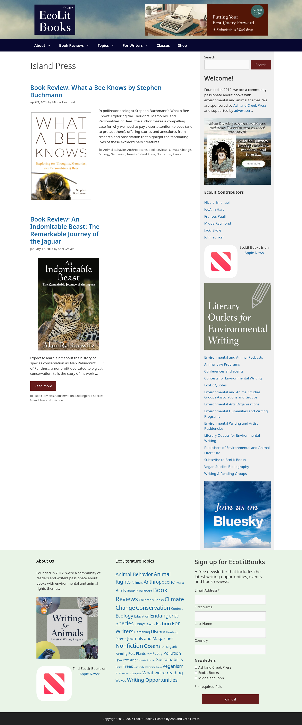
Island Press (146, 154)
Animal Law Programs (222, 364)
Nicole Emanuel (217, 202)
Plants (177, 154)
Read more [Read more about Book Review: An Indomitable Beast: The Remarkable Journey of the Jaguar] (43, 386)
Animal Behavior (114, 150)
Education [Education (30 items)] (141, 616)
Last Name (203, 623)
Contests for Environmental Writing (233, 378)
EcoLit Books (208, 672)
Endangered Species (89, 396)
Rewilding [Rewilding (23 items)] (129, 660)
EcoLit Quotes (215, 385)
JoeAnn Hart (214, 209)
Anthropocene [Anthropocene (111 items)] (159, 582)
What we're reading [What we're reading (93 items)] (162, 673)
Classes (163, 45)
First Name (204, 607)
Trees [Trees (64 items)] (128, 666)
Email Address (207, 590)
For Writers (138, 45)
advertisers (243, 110)
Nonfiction (164, 154)
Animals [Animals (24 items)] (137, 582)
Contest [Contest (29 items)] (177, 608)
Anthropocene (137, 150)
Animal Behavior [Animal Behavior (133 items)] (134, 574)
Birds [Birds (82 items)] (120, 590)
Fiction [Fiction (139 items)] (163, 623)
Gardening (118, 154)
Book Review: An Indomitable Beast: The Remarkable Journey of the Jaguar (65, 230)
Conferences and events (223, 371)
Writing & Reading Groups (225, 473)
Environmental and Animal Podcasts (233, 357)
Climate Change (180, 150)
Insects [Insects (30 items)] (120, 639)
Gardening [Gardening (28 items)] (142, 632)
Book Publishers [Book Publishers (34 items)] (139, 591)
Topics (108, 45)
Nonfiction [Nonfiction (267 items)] (129, 645)
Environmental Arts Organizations (232, 404)
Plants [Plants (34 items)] (141, 653)
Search (209, 57)
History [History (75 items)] (158, 631)
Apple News (254, 252)
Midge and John (211, 678)
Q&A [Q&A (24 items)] (118, 660)
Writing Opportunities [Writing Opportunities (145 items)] (152, 679)
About (44, 45)
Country (201, 640)
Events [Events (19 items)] (150, 624)
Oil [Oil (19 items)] (163, 647)
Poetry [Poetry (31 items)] (158, 653)
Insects (132, 154)
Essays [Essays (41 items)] (140, 623)
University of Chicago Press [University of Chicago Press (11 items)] (148, 667)
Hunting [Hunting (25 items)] (172, 632)
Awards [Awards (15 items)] (180, 582)
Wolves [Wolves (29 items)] (120, 680)
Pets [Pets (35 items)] (131, 653)
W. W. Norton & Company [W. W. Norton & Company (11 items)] (128, 673)
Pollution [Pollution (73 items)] (172, 653)
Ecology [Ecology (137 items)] (124, 615)
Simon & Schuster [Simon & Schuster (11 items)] (146, 660)
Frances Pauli (215, 216)
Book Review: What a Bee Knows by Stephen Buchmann (96, 91)
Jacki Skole (212, 230)
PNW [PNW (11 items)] (149, 653)
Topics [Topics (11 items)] (118, 667)
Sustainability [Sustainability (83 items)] (169, 659)
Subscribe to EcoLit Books (225, 459)
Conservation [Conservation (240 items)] (153, 607)
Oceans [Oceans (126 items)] (152, 646)
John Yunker (214, 237)
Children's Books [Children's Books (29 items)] (151, 600)
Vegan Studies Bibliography (226, 466)
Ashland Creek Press (250, 105)
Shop (182, 45)
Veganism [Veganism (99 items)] (173, 666)
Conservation (64, 396)
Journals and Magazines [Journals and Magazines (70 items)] (150, 638)
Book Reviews (76, 45)
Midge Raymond (217, 223)
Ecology (104, 154)
